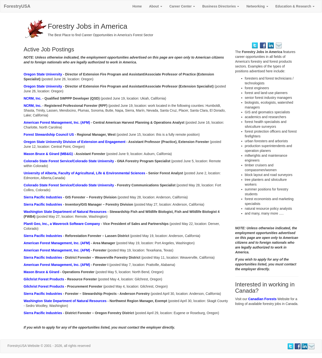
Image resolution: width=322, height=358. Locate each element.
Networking (257, 6)
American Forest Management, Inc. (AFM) (57, 122)
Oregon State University (43, 74)
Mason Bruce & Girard (42, 272)
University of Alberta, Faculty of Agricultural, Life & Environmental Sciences (85, 173)
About (155, 6)
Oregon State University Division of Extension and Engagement (75, 142)
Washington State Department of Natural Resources (65, 212)
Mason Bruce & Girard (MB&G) (49, 154)
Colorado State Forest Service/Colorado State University (69, 161)
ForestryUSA (17, 6)
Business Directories (220, 6)
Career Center (182, 6)
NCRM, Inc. (33, 98)
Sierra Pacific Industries (43, 197)
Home (137, 6)
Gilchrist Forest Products (44, 279)
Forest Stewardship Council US (49, 134)
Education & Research (295, 6)
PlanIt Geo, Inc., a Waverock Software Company (62, 224)
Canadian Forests (262, 299)
